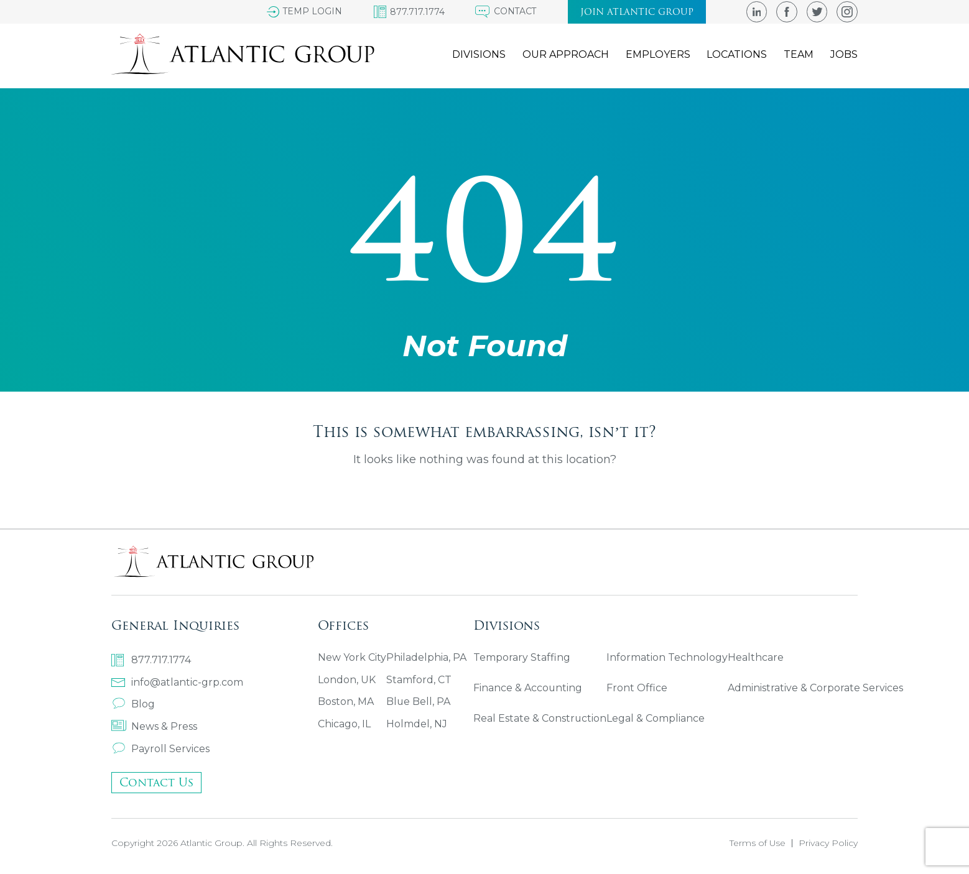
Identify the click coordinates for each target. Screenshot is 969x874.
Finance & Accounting (528, 689)
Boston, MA (346, 703)
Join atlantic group (635, 11)
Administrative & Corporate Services (816, 689)
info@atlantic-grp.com (177, 682)
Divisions (475, 55)
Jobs (844, 55)
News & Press (154, 726)
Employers (655, 55)
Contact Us (156, 783)
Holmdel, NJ (416, 725)
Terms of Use (757, 843)
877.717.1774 (151, 659)
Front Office (637, 689)
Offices (343, 624)
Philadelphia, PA (426, 658)
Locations (735, 55)
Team (798, 55)
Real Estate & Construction (540, 720)
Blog (133, 704)
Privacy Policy (828, 843)
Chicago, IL (344, 725)
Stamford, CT (419, 680)
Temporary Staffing (521, 658)
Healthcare (756, 658)
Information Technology (667, 658)
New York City (352, 658)
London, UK (347, 680)
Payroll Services (160, 749)
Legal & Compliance (656, 720)
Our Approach (562, 55)
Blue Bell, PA (418, 703)
